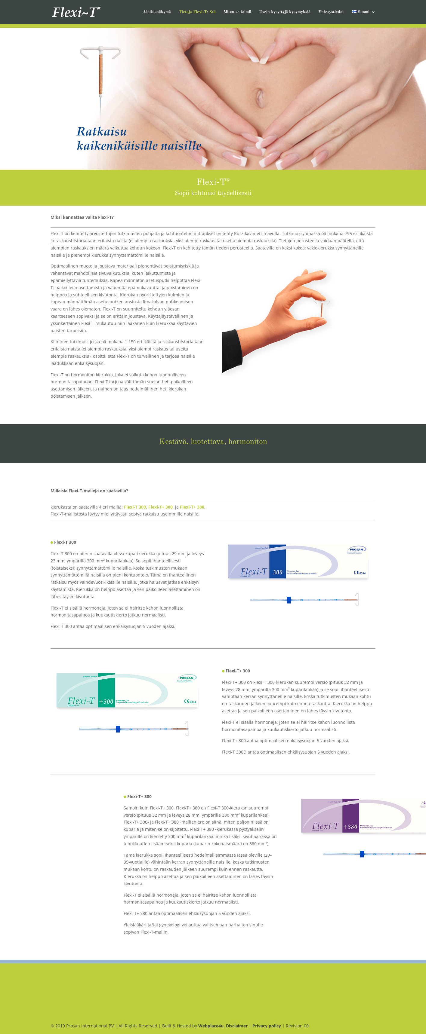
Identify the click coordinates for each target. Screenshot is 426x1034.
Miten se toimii (237, 12)
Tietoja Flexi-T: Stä (197, 12)
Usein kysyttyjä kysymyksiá (284, 12)
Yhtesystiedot (331, 12)
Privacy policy (266, 1026)
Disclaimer (237, 1026)
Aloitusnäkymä (157, 12)
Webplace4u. (212, 1026)
